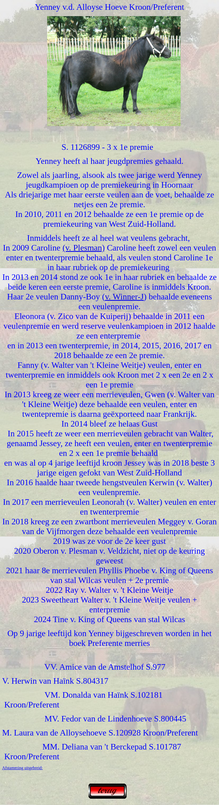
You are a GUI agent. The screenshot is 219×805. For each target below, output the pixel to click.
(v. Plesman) (83, 247)
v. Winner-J (124, 296)
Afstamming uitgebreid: (22, 768)
